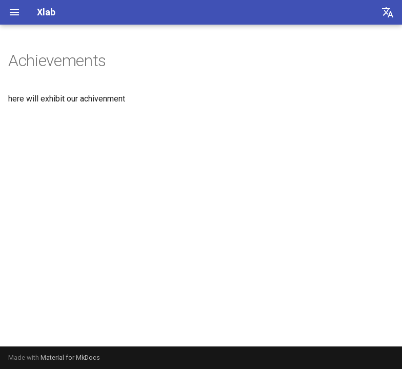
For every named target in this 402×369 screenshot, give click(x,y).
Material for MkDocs (70, 357)
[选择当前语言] (387, 12)
